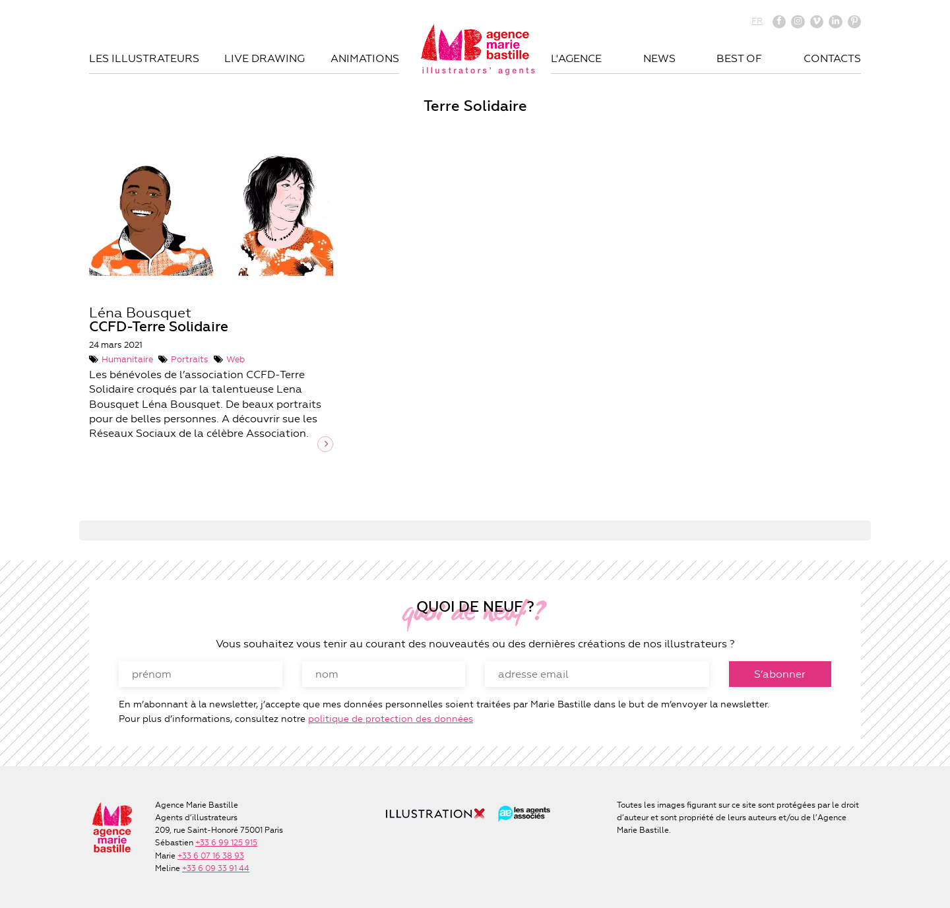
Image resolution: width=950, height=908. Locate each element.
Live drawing (264, 58)
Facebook (779, 22)
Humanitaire (127, 359)
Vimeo (816, 22)
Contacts (832, 58)
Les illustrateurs (144, 58)
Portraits (189, 359)
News (659, 58)
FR (757, 21)
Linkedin (835, 22)
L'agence (576, 58)
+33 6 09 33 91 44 (215, 868)
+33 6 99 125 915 (226, 842)
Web (235, 359)
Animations (365, 58)
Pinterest (854, 22)
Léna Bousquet (158, 320)
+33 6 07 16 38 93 (210, 855)
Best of (739, 58)
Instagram (797, 22)
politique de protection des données (390, 718)
